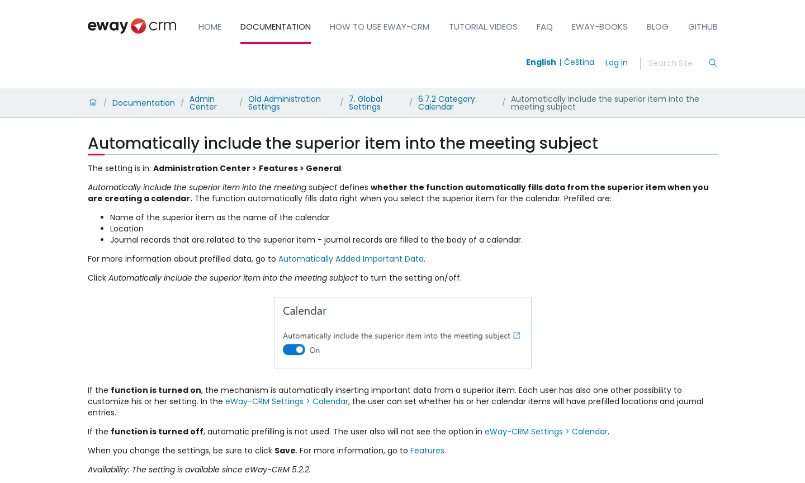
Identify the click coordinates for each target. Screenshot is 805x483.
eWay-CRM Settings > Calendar (286, 401)
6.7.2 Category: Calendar (447, 103)
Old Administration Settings (284, 103)
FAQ (545, 26)
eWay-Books (600, 26)
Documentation (275, 26)
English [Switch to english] (541, 62)
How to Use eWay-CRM (379, 26)
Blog (658, 26)
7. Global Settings (365, 103)
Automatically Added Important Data (351, 258)
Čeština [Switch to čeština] (579, 62)
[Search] (678, 64)
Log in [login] (616, 63)
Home (209, 26)
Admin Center (203, 103)
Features (427, 450)
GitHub (703, 26)
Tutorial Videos (483, 26)
